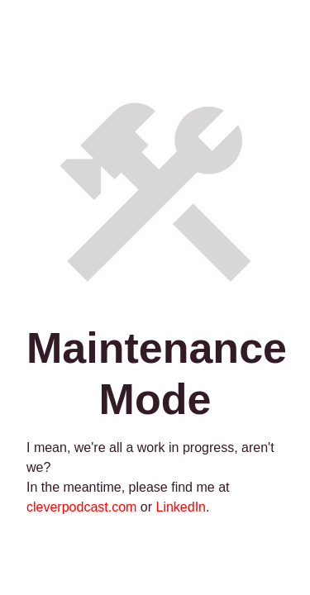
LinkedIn (181, 507)
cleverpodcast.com (81, 507)
